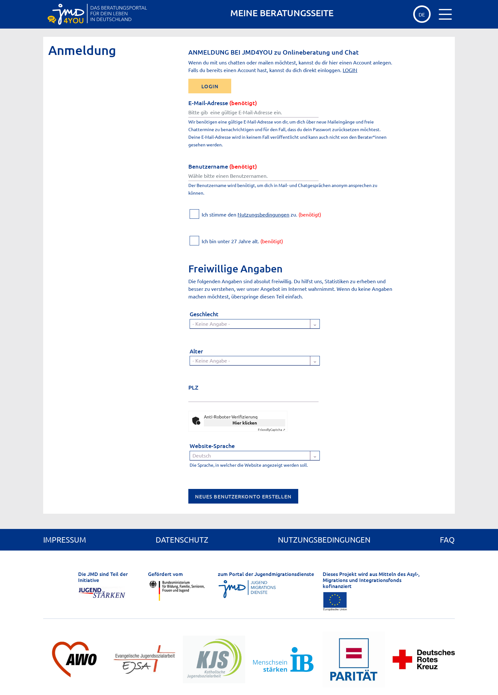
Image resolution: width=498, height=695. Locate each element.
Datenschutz (182, 539)
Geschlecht (204, 313)
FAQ (447, 539)
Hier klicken (244, 422)
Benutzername (222, 166)
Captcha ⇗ (271, 429)
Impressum (64, 539)
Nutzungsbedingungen (263, 214)
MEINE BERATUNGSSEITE (281, 13)
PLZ (193, 387)
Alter (196, 351)
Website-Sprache (212, 445)
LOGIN (350, 70)
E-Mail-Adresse (222, 102)
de (422, 14)
